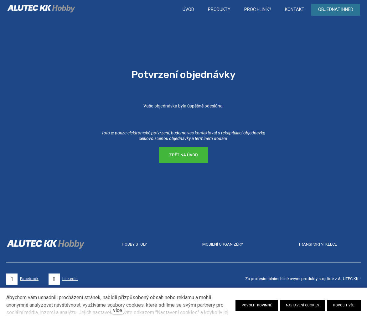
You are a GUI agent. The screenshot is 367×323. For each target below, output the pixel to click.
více (117, 310)
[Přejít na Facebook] (22, 279)
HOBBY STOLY (134, 244)
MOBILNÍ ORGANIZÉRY (222, 244)
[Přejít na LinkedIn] (63, 279)
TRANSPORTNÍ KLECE (317, 244)
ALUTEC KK (348, 278)
